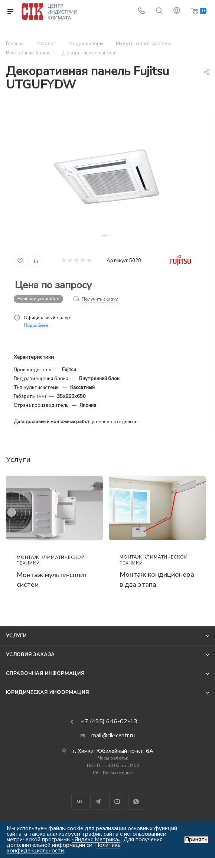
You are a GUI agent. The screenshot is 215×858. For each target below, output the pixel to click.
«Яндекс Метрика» (96, 839)
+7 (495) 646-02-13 (109, 721)
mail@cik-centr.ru (113, 735)
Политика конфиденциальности (64, 847)
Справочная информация (45, 673)
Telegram (98, 802)
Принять (196, 839)
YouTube (117, 802)
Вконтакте (79, 802)
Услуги (16, 636)
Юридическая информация (47, 692)
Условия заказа (30, 654)
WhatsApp (136, 802)
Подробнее (36, 325)
